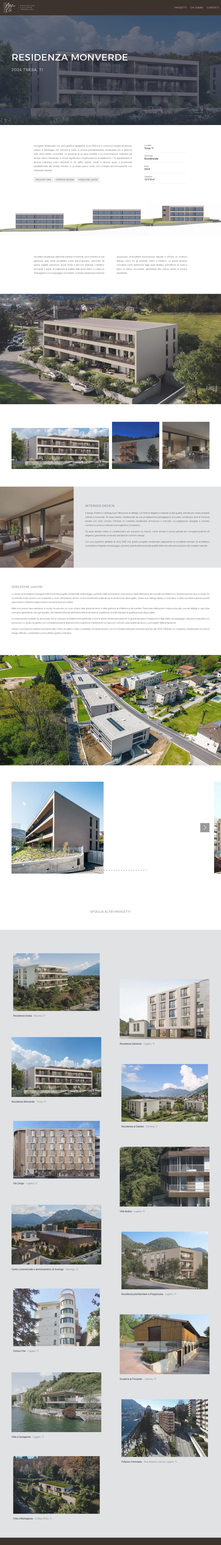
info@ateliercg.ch (111, 1535)
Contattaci (155, 1533)
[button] (77, 839)
